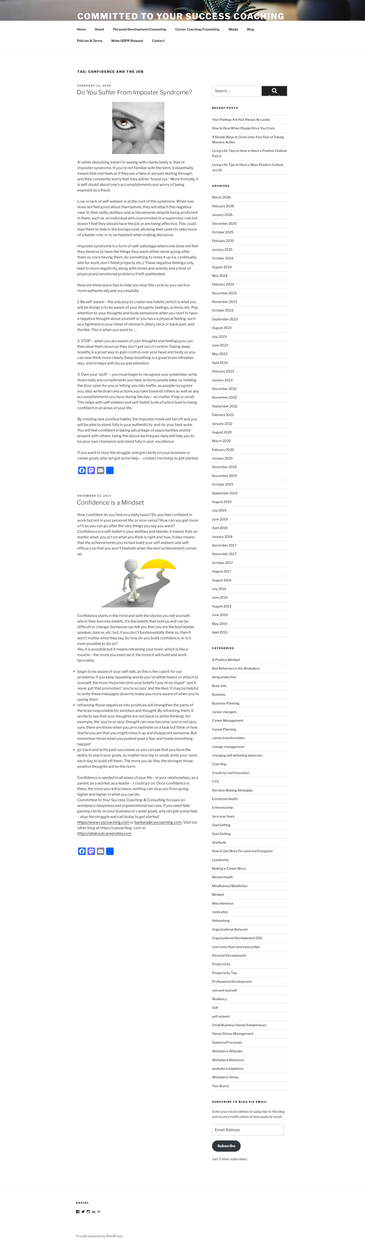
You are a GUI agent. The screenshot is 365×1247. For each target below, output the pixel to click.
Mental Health (222, 877)
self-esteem (221, 1016)
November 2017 (224, 554)
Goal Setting (221, 825)
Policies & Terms (89, 41)
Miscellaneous (222, 903)
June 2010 (220, 615)
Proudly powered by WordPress (99, 1236)
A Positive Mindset (226, 660)
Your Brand (220, 1086)
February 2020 (223, 450)
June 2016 (220, 597)
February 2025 (223, 241)
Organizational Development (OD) (237, 938)
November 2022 (224, 397)
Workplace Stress (225, 1077)
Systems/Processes (227, 1042)
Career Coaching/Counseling (197, 29)
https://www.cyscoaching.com (103, 822)
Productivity (221, 964)
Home (81, 29)
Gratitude (219, 842)
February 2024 (223, 284)
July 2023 (219, 337)
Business (219, 694)
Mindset (218, 894)
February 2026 (223, 206)
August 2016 (221, 580)
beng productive (224, 677)
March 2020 (221, 441)
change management (228, 747)
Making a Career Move (229, 868)
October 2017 (222, 563)
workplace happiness (227, 1068)
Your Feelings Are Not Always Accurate (241, 119)
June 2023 (220, 345)
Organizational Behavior (230, 929)
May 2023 (219, 354)
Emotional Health (225, 799)
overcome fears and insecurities (236, 947)
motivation (220, 912)
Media (233, 29)
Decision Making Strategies (232, 790)
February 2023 (223, 371)
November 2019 (224, 476)
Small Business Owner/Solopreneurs (239, 1025)
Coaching (219, 764)
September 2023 (225, 319)
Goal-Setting (221, 834)
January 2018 (222, 537)
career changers (224, 712)
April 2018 (219, 528)
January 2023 (222, 380)
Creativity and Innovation (230, 773)
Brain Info (219, 686)
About (99, 29)
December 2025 (224, 223)
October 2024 (222, 258)
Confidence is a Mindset (110, 502)
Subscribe (226, 1146)
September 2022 (224, 406)
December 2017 (224, 545)
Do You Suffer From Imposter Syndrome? (134, 92)
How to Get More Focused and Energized (242, 851)
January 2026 (222, 215)
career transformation (228, 738)
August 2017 (221, 571)
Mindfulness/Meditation (229, 886)
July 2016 (219, 589)
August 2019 (221, 502)
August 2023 (222, 328)
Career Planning (224, 729)
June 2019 (220, 519)
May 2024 (219, 276)
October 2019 (222, 484)
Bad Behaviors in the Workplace (236, 668)
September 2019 (224, 493)
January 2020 (222, 458)
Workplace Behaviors (228, 1060)
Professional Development (232, 981)
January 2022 (222, 424)
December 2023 (224, 293)
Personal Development (229, 955)
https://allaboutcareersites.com (104, 833)
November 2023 (224, 302)
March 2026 (221, 197)
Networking (221, 920)
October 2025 (222, 232)
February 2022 (223, 415)
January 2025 (222, 249)
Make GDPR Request (127, 41)
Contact (158, 41)
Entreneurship (222, 807)
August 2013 (221, 606)
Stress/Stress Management (232, 1034)
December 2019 (224, 467)
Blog (250, 29)
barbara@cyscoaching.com (158, 822)
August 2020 (222, 432)
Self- (215, 1007)
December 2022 (224, 389)
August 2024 (222, 267)
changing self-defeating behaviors (237, 755)
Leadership (220, 860)
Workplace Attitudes (227, 1051)
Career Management (227, 720)
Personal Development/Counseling (139, 29)
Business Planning (225, 703)
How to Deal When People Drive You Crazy (243, 128)
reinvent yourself (224, 990)
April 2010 (220, 632)
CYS (215, 781)
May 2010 (219, 624)
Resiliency (219, 999)
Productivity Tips (224, 973)
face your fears (223, 816)
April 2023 (220, 363)
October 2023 (222, 310)
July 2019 (219, 510)
